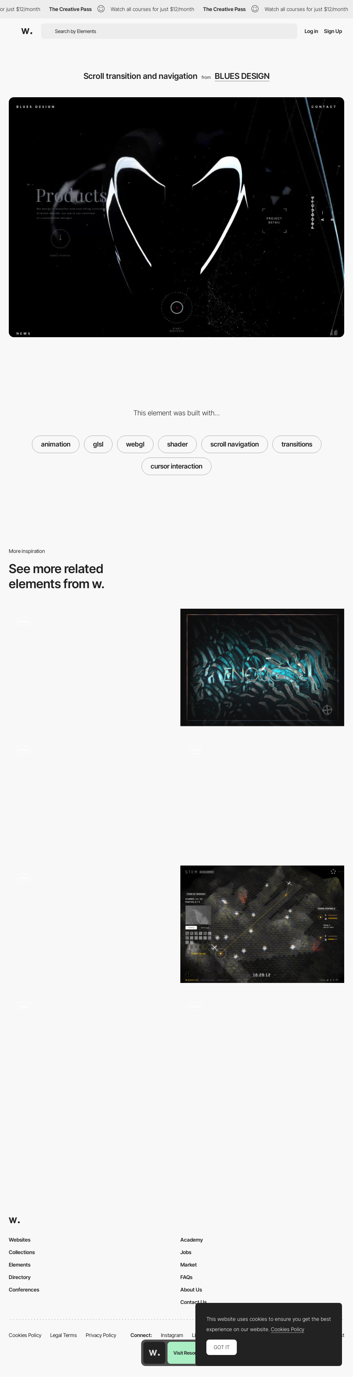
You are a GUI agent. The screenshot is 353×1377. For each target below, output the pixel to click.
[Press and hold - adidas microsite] (91, 796)
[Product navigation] (262, 1052)
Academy (191, 1239)
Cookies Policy (25, 1335)
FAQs (186, 1277)
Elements (19, 1264)
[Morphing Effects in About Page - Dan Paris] (91, 667)
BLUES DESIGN (242, 76)
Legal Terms (63, 1335)
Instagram (172, 1335)
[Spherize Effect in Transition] (91, 924)
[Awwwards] (26, 31)
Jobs (185, 1252)
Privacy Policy (101, 1335)
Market (188, 1264)
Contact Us (193, 1302)
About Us (191, 1289)
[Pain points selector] (262, 796)
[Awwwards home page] (154, 1353)
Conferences (24, 1289)
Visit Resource (188, 1353)
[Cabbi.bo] (262, 667)
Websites (19, 1239)
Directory (20, 1277)
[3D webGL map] (262, 924)
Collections (22, 1252)
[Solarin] (91, 1052)
